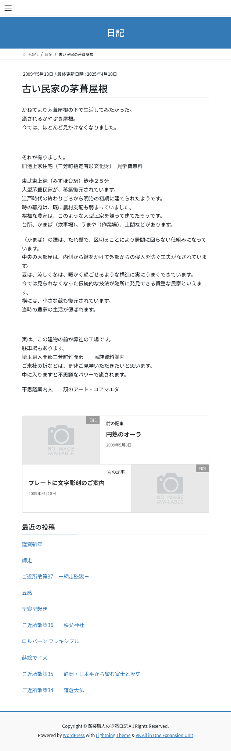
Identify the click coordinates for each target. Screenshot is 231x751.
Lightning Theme (113, 735)
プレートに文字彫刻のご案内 (66, 482)
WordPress (74, 735)
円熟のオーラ (123, 434)
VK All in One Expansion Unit (164, 735)
